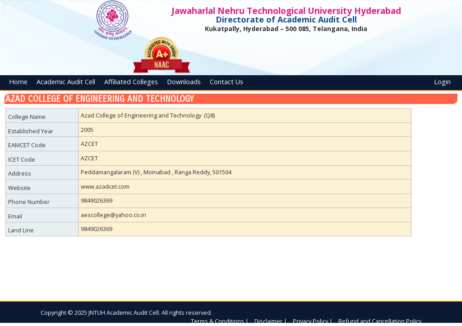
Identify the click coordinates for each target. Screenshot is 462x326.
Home (18, 81)
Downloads (184, 81)
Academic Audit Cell (66, 81)
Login (442, 81)
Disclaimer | (270, 321)
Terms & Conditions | (220, 321)
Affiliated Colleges (131, 81)
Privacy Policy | (313, 321)
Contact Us (226, 81)
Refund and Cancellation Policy (379, 321)
